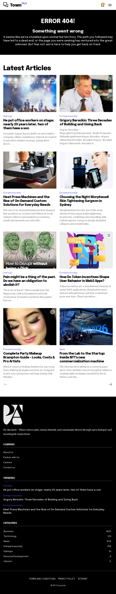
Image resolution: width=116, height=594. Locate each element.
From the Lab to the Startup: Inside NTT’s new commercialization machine (82, 357)
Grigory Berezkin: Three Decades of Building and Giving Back (40, 499)
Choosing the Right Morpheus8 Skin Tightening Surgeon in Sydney (84, 201)
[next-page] (110, 384)
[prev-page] (5, 384)
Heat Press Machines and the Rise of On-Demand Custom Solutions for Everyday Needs (26, 201)
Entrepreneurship (68, 116)
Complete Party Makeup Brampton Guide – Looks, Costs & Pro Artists (29, 357)
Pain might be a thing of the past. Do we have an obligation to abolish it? (29, 281)
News (62, 349)
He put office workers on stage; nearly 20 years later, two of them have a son (28, 124)
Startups (7, 116)
